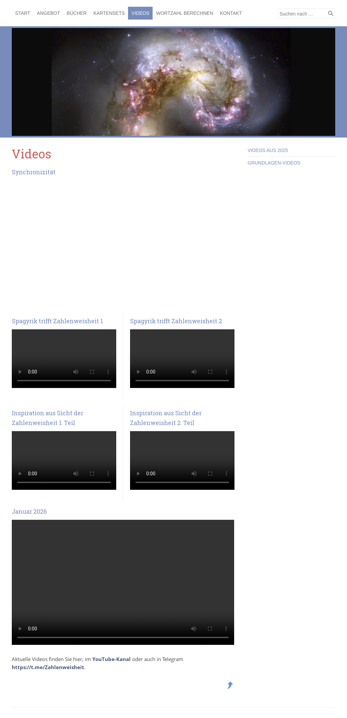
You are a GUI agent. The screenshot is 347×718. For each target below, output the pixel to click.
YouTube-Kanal (112, 659)
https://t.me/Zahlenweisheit (48, 667)
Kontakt (231, 13)
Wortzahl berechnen (184, 13)
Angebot (48, 13)
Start (22, 13)
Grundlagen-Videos (274, 163)
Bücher (77, 13)
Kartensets (109, 13)
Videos (140, 13)
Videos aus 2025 (268, 150)
